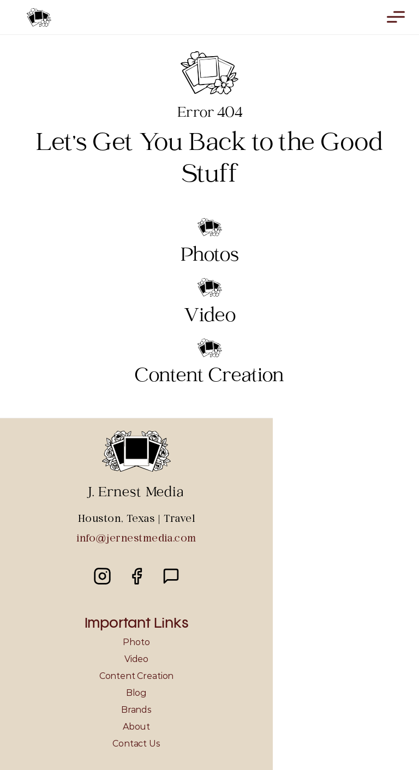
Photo (136, 642)
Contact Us (136, 743)
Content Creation (136, 676)
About (136, 726)
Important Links (137, 624)
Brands (136, 710)
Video (136, 659)
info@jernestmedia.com (136, 539)
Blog (136, 693)
